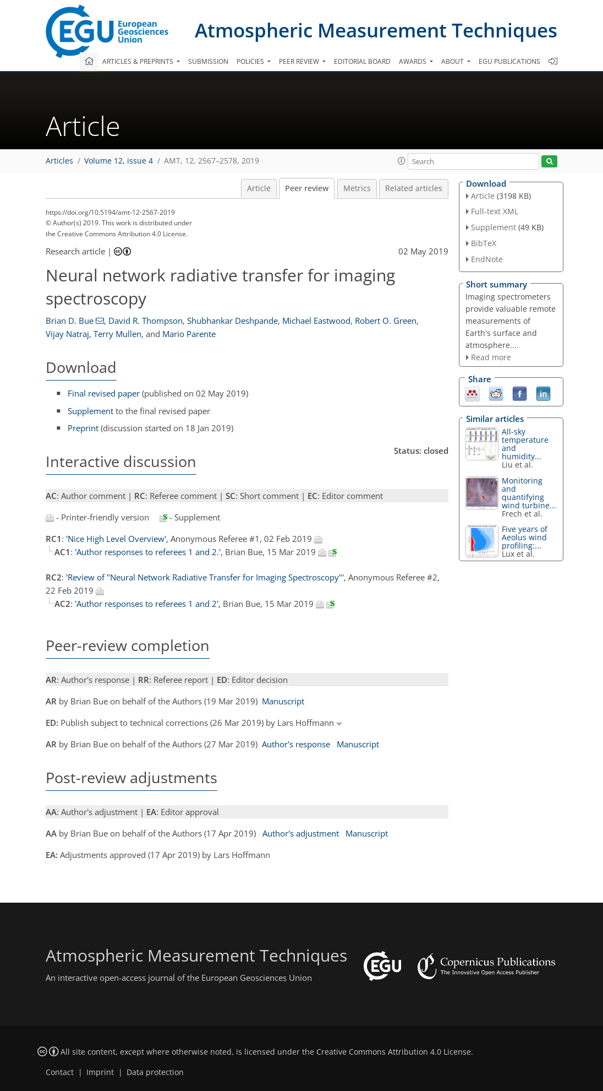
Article (259, 188)
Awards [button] (413, 61)
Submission (208, 61)
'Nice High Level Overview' (116, 538)
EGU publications (509, 61)
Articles (59, 161)
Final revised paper (104, 393)
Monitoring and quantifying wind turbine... (529, 493)
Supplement (90, 410)
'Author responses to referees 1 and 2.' (148, 551)
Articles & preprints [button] (138, 61)
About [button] (453, 61)
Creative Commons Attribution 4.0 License (393, 1052)
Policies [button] (251, 61)
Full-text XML (494, 211)
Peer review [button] (300, 61)
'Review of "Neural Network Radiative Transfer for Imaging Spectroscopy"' (205, 577)
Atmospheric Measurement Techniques (376, 30)
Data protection (155, 1072)
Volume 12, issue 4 (118, 161)
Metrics (357, 188)
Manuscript (283, 701)
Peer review (306, 188)
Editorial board (362, 61)
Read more (491, 357)
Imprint (100, 1072)
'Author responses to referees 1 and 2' (146, 603)
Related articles (413, 188)
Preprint (83, 427)
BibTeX (483, 243)
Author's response (296, 744)
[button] (401, 161)
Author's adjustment (300, 833)
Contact (60, 1072)
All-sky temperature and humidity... (525, 444)
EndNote (487, 259)
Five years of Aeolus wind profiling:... (524, 537)
